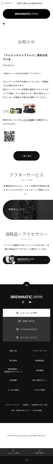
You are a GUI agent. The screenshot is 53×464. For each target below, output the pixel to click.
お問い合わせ (39, 452)
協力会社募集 (37, 410)
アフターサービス (40, 350)
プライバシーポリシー (12, 405)
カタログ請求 (39, 390)
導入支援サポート (40, 380)
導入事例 (13, 360)
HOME (4, 24)
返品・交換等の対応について (20, 410)
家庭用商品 (39, 360)
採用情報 (39, 370)
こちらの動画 (27, 119)
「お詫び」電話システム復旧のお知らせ (29, 3)
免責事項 (26, 405)
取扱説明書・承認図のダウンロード (13, 370)
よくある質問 (13, 390)
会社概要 (13, 380)
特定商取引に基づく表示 (40, 405)
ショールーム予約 (13, 452)
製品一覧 (13, 350)
